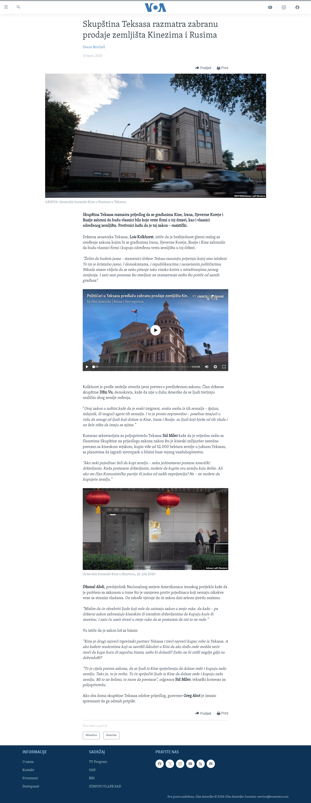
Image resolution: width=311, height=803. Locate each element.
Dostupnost (30, 786)
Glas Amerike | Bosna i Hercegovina (117, 301)
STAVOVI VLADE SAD (105, 786)
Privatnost (30, 778)
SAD (92, 770)
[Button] (203, 68)
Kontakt (28, 770)
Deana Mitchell (94, 47)
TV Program (98, 762)
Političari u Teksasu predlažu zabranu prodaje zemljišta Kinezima (142, 296)
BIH (92, 778)
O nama (28, 762)
